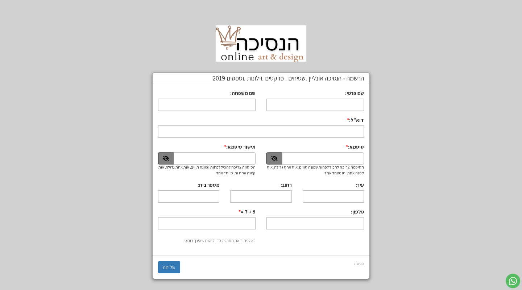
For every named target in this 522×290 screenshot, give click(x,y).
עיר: (360, 185)
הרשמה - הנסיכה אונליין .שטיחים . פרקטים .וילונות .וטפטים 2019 (288, 78)
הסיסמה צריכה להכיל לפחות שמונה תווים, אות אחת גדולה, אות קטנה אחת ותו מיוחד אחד (315, 170)
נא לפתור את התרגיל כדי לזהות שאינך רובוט (220, 240)
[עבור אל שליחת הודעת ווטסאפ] (513, 281)
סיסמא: (356, 147)
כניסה (359, 263)
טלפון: (357, 211)
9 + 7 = (248, 211)
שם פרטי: (354, 93)
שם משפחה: (243, 93)
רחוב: (286, 185)
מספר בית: (208, 185)
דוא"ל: (356, 120)
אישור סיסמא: (241, 147)
